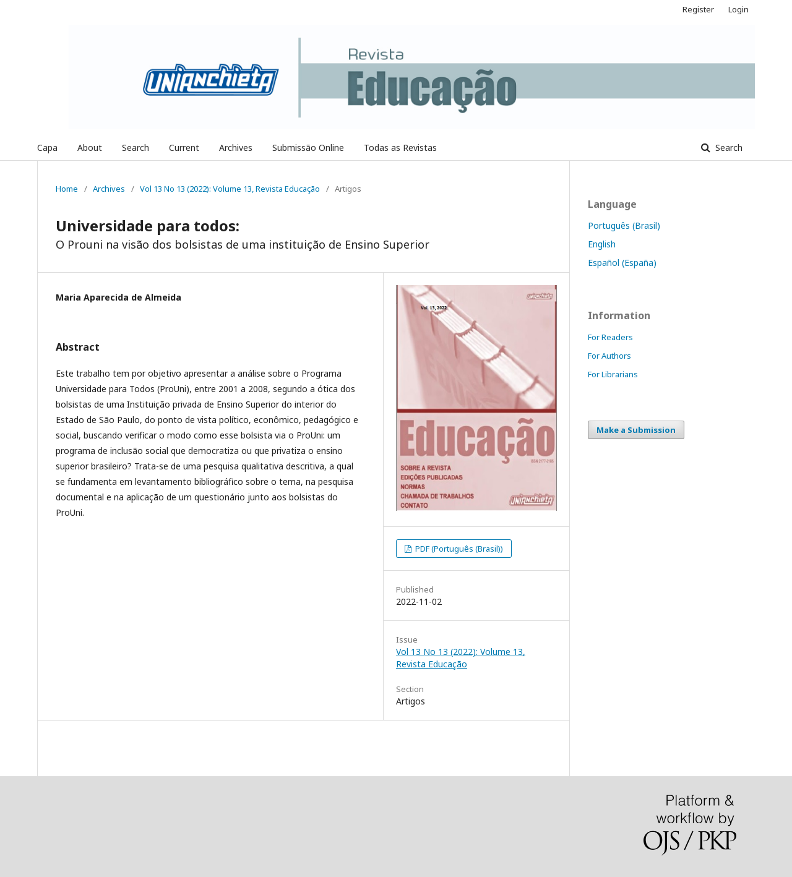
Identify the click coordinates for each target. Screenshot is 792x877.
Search (135, 147)
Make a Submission (636, 429)
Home (67, 188)
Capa (47, 147)
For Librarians (613, 374)
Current (184, 147)
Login (738, 9)
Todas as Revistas (400, 147)
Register (698, 9)
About (89, 147)
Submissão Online (308, 147)
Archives (235, 147)
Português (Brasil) (624, 225)
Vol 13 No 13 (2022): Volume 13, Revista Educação (230, 188)
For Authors (609, 355)
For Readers (610, 337)
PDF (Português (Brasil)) (458, 548)
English (602, 244)
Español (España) (622, 262)
